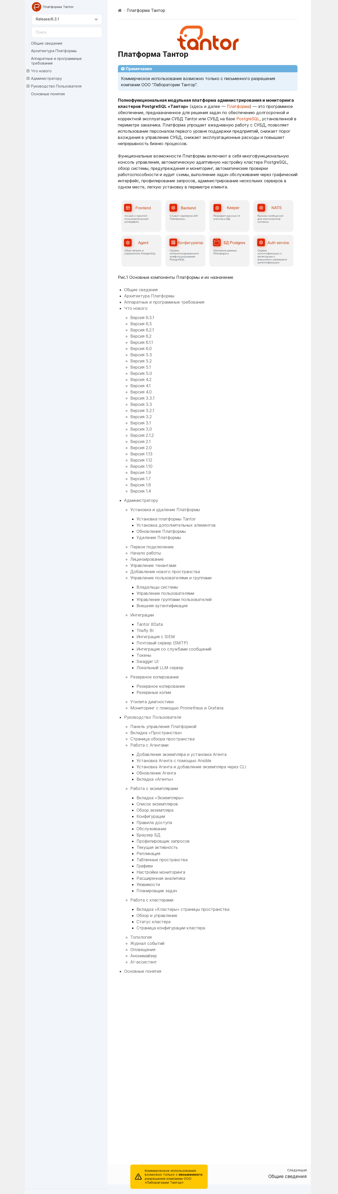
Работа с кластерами (151, 900)
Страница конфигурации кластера (170, 927)
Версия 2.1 (140, 441)
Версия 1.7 (140, 478)
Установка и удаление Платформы (165, 509)
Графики (144, 865)
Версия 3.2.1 (142, 410)
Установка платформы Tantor (166, 518)
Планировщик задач (156, 890)
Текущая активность (157, 847)
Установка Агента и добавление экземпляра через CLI (191, 766)
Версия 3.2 (141, 416)
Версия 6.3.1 (142, 317)
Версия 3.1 (140, 422)
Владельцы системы (157, 587)
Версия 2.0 (141, 447)
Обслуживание (151, 828)
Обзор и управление (156, 915)
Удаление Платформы (158, 537)
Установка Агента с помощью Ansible (173, 760)
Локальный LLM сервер (159, 667)
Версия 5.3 (141, 354)
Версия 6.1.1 (141, 342)
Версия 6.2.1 (142, 330)
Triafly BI (145, 630)
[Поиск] (67, 32)
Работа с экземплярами (154, 788)
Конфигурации (150, 816)
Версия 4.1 (140, 385)
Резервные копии (153, 692)
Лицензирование (147, 559)
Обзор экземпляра (154, 810)
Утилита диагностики (152, 701)
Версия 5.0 (141, 373)
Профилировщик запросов (163, 841)
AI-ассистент (143, 961)
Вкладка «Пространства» (156, 732)
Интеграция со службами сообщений (173, 649)
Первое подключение (152, 546)
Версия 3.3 (141, 404)
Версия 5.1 (140, 367)
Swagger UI (147, 661)
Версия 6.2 (140, 336)
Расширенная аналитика (160, 878)
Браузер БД (148, 834)
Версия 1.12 (141, 460)
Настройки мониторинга (160, 872)
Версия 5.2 (141, 360)
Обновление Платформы (161, 531)
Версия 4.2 (140, 379)
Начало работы (145, 553)
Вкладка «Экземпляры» (160, 797)
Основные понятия (48, 94)
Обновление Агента (156, 773)
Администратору (44, 78)
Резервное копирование (154, 676)
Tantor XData (149, 624)
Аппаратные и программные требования (56, 60)
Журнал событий (147, 943)
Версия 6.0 (141, 348)
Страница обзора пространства (162, 738)
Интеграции (142, 615)
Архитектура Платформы (54, 51)
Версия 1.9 (140, 472)
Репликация (148, 853)
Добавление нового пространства (165, 571)
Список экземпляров (157, 803)
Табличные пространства (162, 859)
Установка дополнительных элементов (176, 525)
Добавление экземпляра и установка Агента (181, 754)
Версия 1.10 (141, 466)
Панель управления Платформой (163, 726)
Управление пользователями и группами (171, 577)
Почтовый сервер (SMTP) (162, 642)
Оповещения (142, 949)
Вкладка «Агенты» (154, 779)
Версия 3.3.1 (142, 398)
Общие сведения (46, 43)
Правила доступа (154, 822)
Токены (143, 655)
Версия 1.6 (140, 484)
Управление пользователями (165, 593)
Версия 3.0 (141, 429)
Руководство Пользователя (54, 86)
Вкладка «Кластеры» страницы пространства (182, 909)
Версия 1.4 (140, 491)
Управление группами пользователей (174, 599)
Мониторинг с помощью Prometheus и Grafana (176, 707)
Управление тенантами (153, 565)
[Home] (120, 10)
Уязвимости (148, 884)
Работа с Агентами (149, 745)
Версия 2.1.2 (142, 435)
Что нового (39, 71)
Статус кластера (153, 921)
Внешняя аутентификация (162, 605)
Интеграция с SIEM (155, 636)
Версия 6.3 (141, 323)
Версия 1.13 (141, 453)
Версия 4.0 (141, 391)
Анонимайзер (143, 955)
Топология (141, 937)
